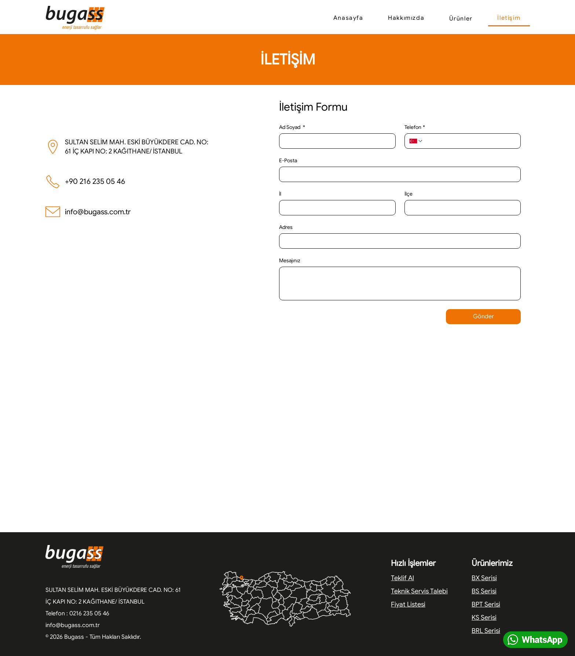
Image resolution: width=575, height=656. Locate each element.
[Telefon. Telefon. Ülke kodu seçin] (416, 141)
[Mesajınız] (399, 283)
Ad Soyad (292, 127)
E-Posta (288, 160)
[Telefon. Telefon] (469, 141)
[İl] (335, 207)
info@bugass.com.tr (98, 211)
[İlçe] (460, 207)
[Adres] (397, 241)
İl (280, 194)
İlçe (408, 194)
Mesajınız (289, 260)
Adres (286, 227)
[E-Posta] (397, 174)
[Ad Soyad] (335, 141)
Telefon (414, 127)
